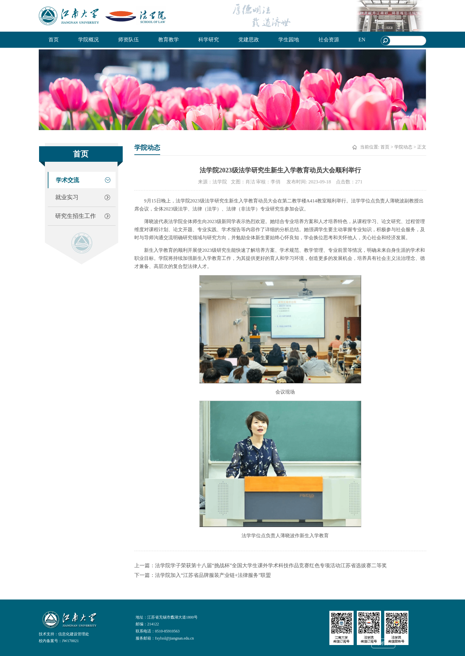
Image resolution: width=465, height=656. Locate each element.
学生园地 (288, 39)
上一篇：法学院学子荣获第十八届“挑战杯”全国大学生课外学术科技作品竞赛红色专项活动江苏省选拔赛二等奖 (260, 565)
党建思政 (248, 39)
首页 (53, 39)
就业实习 (66, 197)
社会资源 (328, 39)
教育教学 (168, 39)
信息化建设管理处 (73, 634)
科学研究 (208, 39)
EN (361, 39)
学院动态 (403, 147)
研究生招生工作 (75, 216)
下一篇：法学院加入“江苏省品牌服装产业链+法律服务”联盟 (202, 575)
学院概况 (88, 39)
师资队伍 (128, 39)
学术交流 (67, 180)
